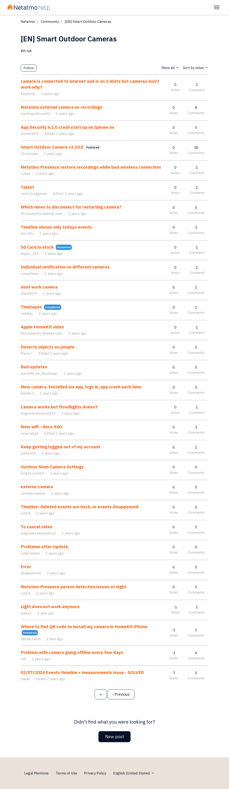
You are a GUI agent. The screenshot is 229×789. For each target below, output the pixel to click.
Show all (170, 67)
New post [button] (114, 736)
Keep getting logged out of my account (60, 447)
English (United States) (134, 773)
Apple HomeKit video (42, 327)
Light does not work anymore (50, 606)
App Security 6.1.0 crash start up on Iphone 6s (67, 127)
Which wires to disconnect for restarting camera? (71, 207)
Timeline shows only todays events (56, 227)
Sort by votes (195, 67)
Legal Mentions (36, 773)
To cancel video (36, 527)
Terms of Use (66, 773)
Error (26, 566)
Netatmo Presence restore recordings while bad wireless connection (91, 167)
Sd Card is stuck (38, 247)
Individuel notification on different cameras (65, 267)
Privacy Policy (95, 773)
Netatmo (28, 21)
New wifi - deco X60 (41, 427)
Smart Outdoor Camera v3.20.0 (52, 147)
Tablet (27, 187)
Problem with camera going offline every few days (72, 652)
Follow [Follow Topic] (28, 68)
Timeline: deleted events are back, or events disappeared (79, 507)
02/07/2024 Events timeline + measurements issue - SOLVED (82, 672)
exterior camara (37, 486)
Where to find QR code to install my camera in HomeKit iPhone (84, 626)
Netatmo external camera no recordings (61, 107)
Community (50, 21)
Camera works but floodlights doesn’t (59, 407)
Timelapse (31, 307)
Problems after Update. (45, 546)
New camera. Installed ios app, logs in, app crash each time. (81, 387)
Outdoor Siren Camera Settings (52, 467)
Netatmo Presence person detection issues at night (73, 587)
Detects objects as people (47, 347)
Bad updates (34, 367)
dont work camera (39, 287)
